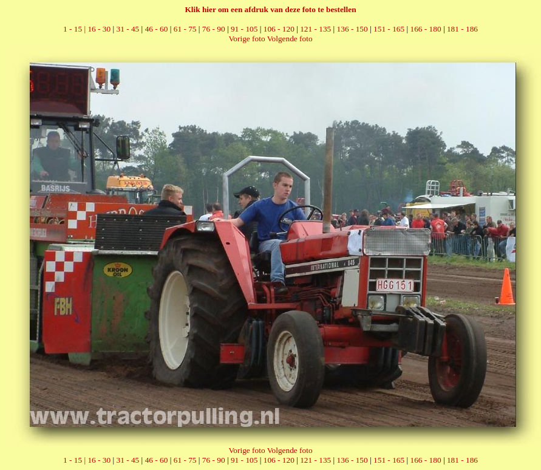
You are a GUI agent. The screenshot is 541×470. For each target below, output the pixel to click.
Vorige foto (246, 38)
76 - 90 (213, 28)
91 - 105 (244, 28)
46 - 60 (156, 28)
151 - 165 (388, 28)
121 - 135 (315, 28)
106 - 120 (279, 28)
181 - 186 (462, 28)
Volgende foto (290, 38)
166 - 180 (425, 28)
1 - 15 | (75, 28)
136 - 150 (352, 28)
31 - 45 (128, 28)
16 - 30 (99, 28)
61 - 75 (185, 28)
